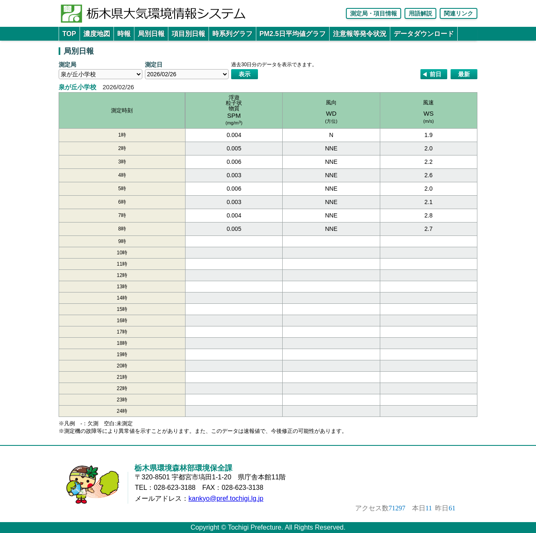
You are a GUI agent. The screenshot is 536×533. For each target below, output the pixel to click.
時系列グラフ (232, 33)
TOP (69, 33)
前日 (435, 74)
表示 (244, 74)
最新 (464, 74)
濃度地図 (96, 33)
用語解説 (420, 13)
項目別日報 (188, 33)
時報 (124, 33)
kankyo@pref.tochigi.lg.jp (225, 498)
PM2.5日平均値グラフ (293, 33)
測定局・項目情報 (373, 13)
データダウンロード (424, 33)
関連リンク (458, 13)
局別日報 (151, 33)
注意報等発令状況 (360, 33)
